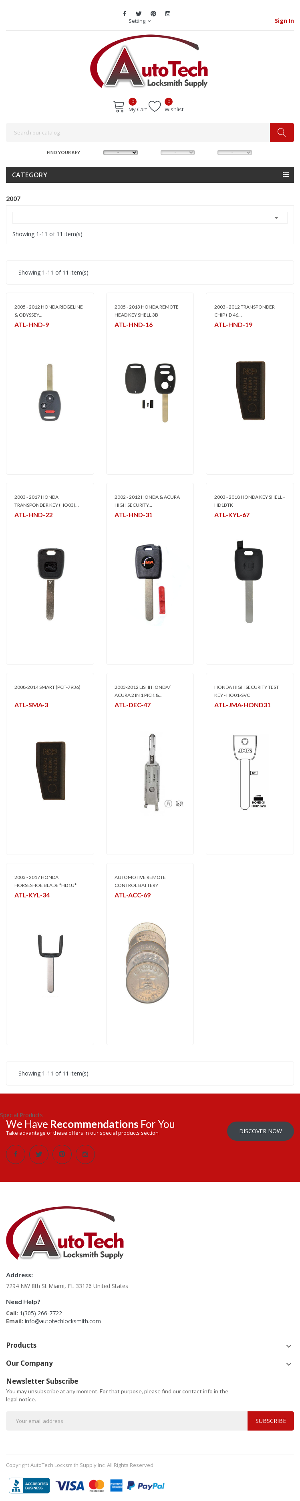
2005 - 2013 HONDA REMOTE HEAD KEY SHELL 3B (147, 311)
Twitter (139, 13)
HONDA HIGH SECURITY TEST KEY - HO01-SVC (246, 691)
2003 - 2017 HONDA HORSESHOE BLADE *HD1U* (45, 881)
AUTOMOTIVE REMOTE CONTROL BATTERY (140, 881)
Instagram (168, 13)
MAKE (96, 151)
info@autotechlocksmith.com (63, 1318)
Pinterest (153, 13)
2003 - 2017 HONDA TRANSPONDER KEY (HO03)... (46, 501)
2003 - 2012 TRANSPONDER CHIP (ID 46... (244, 311)
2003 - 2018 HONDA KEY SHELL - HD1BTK (249, 501)
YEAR (209, 151)
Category (29, 175)
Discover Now (260, 1128)
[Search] (150, 132)
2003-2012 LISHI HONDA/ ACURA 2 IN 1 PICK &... (142, 691)
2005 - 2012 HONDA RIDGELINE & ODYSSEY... (48, 311)
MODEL (153, 151)
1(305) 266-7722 (41, 1310)
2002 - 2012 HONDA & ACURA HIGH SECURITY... (147, 501)
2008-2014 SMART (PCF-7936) (47, 687)
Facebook (124, 13)
